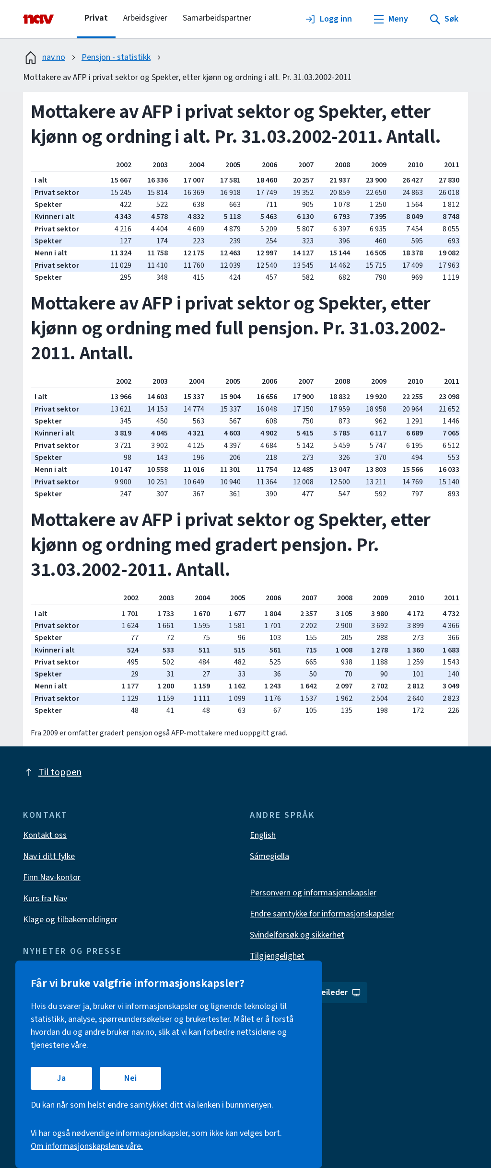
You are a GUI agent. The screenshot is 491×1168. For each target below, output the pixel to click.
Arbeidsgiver (145, 18)
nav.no (44, 57)
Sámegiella (269, 856)
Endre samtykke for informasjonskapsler (322, 914)
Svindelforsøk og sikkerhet (297, 935)
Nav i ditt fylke (49, 856)
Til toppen (52, 772)
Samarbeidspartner (217, 18)
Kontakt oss (45, 835)
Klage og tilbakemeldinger (70, 920)
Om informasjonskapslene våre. (87, 1146)
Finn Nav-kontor (52, 877)
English (263, 835)
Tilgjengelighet (277, 956)
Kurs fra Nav (45, 899)
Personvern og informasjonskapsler (313, 893)
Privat (96, 18)
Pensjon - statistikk (116, 57)
